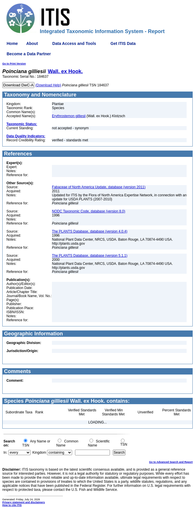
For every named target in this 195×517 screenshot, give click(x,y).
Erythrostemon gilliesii (69, 116)
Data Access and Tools (74, 43)
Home (12, 43)
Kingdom (39, 453)
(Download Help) (48, 85)
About (32, 43)
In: (5, 453)
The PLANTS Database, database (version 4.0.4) (89, 231)
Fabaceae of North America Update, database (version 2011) (98, 187)
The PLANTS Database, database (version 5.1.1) (89, 256)
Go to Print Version (14, 63)
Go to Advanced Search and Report (171, 462)
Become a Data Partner (29, 54)
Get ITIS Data (123, 43)
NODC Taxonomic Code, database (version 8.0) (88, 211)
